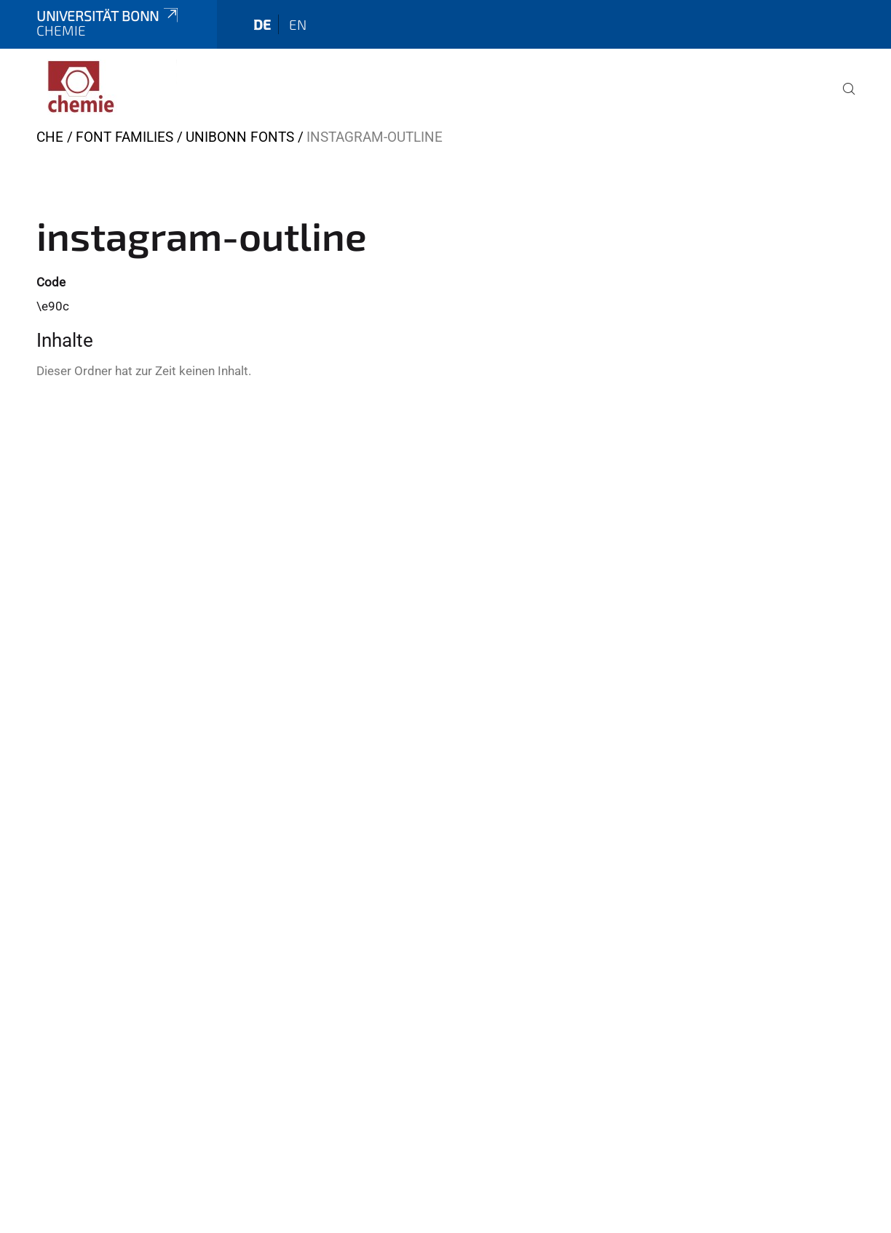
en (297, 24)
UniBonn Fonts (240, 137)
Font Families (124, 137)
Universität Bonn (108, 15)
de (262, 24)
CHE (49, 137)
